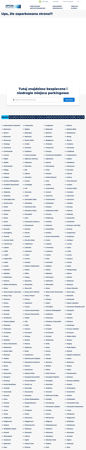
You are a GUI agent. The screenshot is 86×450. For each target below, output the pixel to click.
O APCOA (47, 415)
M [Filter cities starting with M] (47, 58)
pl (79, 1)
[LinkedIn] (24, 415)
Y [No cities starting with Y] (76, 58)
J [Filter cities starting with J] (38, 58)
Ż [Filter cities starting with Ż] (83, 58)
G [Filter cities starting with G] (31, 58)
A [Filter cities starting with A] (9, 58)
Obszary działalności (51, 424)
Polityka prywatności (7, 448)
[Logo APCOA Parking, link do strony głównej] (13, 6)
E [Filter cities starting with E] (24, 58)
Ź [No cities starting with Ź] (81, 58)
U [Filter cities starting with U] (71, 58)
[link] (11, 66)
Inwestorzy (48, 434)
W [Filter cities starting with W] (74, 58)
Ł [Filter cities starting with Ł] (45, 58)
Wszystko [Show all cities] (4, 58)
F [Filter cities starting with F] (28, 58)
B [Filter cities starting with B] (14, 58)
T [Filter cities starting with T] (69, 58)
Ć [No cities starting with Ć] (19, 58)
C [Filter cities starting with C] (16, 58)
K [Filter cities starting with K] (40, 58)
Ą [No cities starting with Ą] (12, 58)
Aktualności (48, 437)
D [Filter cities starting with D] (21, 58)
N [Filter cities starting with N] (50, 58)
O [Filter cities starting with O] (55, 58)
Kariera (46, 431)
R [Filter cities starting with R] (62, 58)
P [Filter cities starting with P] (59, 58)
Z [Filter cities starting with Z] (78, 58)
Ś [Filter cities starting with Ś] (66, 58)
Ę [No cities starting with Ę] (26, 58)
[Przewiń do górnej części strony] (83, 403)
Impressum (21, 448)
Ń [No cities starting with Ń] (52, 58)
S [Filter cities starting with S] (64, 58)
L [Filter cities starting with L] (43, 58)
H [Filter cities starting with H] (33, 58)
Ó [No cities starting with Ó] (57, 58)
